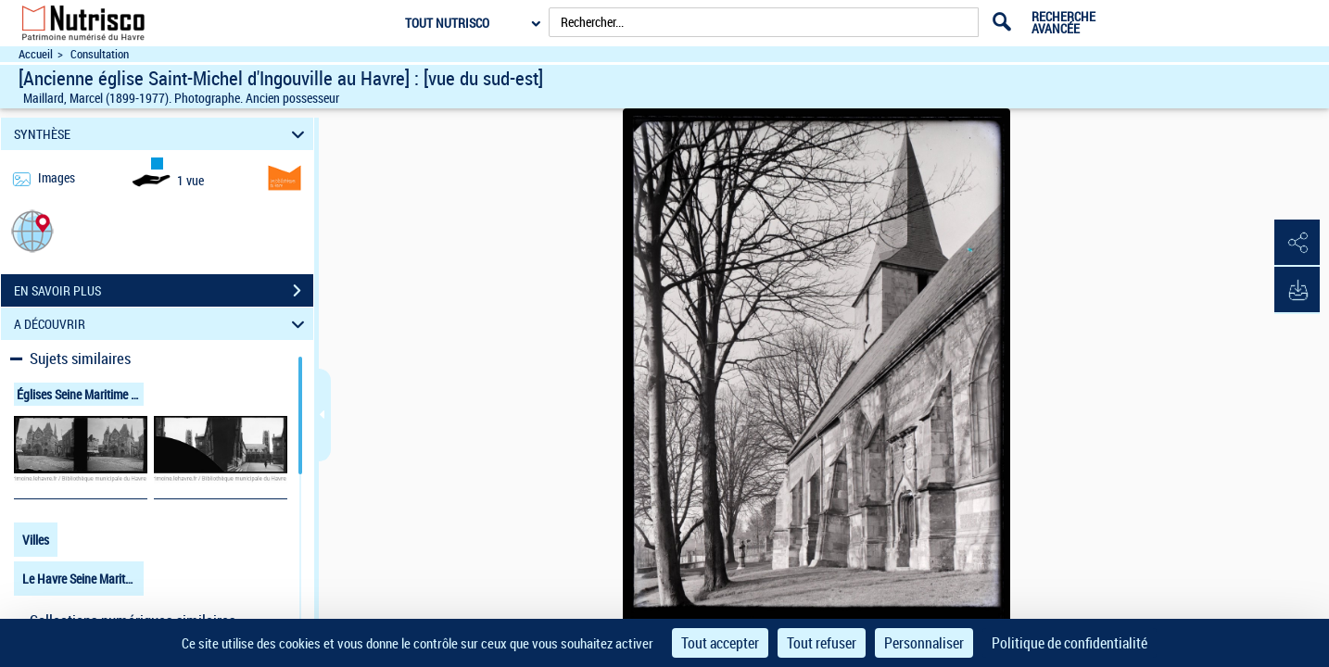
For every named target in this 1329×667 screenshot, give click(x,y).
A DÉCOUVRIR (162, 324)
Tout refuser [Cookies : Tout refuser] (821, 643)
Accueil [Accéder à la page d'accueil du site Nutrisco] (36, 54)
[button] (32, 230)
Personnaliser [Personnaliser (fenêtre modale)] (924, 643)
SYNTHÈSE (162, 134)
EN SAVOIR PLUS (163, 291)
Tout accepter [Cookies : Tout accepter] (720, 643)
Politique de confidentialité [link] (1069, 643)
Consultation (99, 54)
